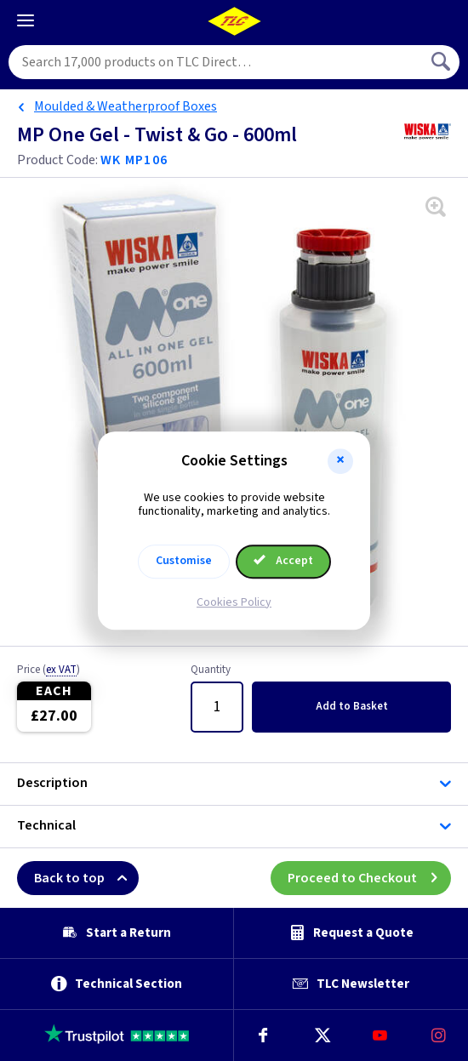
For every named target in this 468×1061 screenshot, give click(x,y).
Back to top (86, 878)
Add (352, 706)
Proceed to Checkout (369, 878)
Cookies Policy (234, 602)
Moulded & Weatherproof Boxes (125, 106)
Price (48, 670)
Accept (283, 560)
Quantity (211, 670)
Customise (184, 560)
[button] (340, 461)
